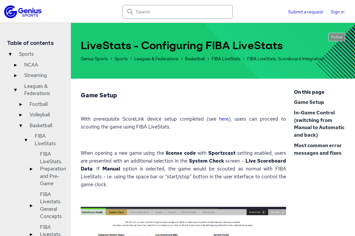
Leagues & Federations (37, 90)
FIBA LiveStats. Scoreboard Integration (285, 59)
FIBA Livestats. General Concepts (51, 205)
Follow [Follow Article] (337, 37)
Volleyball (40, 114)
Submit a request (305, 12)
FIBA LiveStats (45, 140)
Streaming (35, 75)
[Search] (178, 11)
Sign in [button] (338, 12)
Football (39, 104)
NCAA (31, 65)
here (224, 119)
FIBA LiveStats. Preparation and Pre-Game (53, 169)
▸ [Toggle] (15, 65)
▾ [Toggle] (10, 54)
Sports (26, 54)
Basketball (41, 125)
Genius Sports (94, 59)
